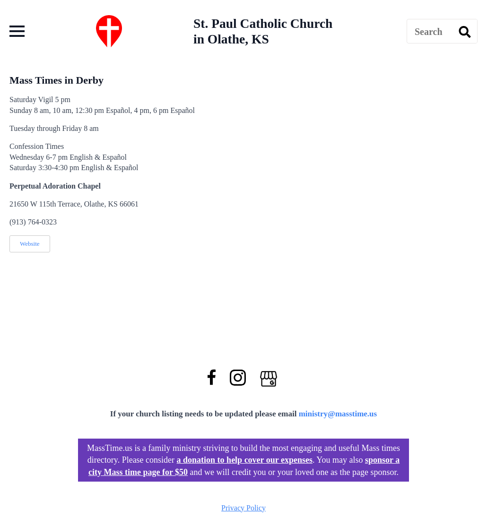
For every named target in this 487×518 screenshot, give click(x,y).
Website (30, 243)
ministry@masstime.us (338, 413)
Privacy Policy (243, 508)
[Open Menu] (17, 31)
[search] (464, 31)
